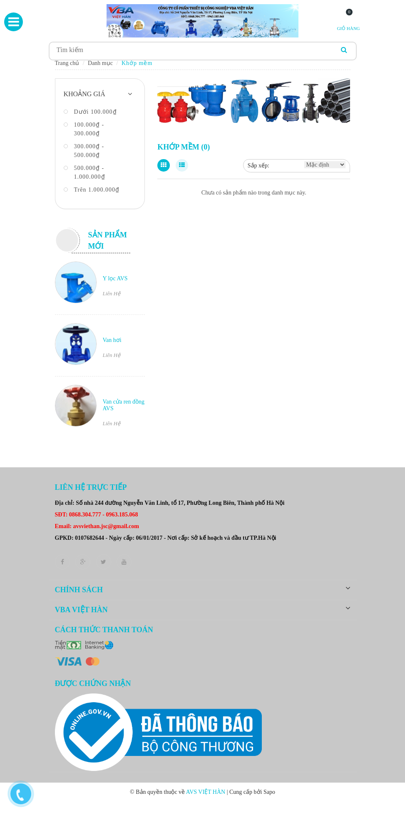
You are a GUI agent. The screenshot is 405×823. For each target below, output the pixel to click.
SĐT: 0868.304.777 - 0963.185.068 (96, 517)
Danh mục (100, 65)
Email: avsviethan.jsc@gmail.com (97, 529)
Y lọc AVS (115, 281)
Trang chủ (67, 65)
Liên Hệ (112, 296)
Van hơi (112, 342)
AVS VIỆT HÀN (206, 794)
